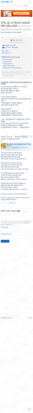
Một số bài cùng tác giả (11, 57)
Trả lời (6, 51)
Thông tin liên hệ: (6, 234)
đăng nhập (8, 224)
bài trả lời (6, 47)
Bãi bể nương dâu (9, 66)
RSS (30, 318)
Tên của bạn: (5, 227)
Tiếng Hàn (13, 45)
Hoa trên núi (7, 62)
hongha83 (11, 72)
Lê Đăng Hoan (21, 144)
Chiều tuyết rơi (8, 64)
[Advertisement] (16, 261)
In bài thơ (7, 53)
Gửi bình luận (5, 241)
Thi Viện (5, 2)
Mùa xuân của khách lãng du (12, 68)
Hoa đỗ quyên (7, 60)
